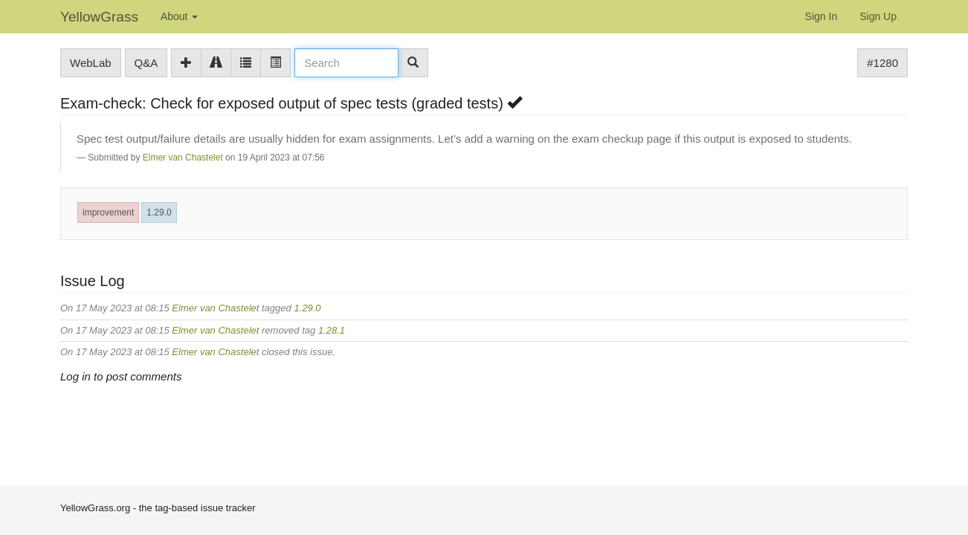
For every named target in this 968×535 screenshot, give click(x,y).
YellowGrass (99, 17)
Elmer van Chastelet (183, 157)
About (179, 16)
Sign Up (878, 16)
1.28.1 (331, 330)
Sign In (821, 16)
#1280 (882, 62)
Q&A (146, 62)
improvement (108, 212)
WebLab (91, 62)
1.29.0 (158, 212)
